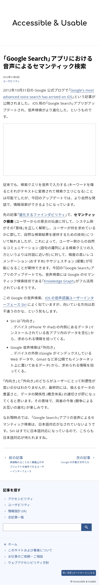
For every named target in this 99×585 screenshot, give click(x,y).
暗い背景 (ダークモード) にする (79, 573)
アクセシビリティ (18, 499)
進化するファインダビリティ (42, 214)
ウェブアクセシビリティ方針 (26, 562)
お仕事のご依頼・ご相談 (23, 556)
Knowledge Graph (59, 281)
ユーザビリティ (11, 81)
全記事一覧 (13, 517)
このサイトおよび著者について (27, 550)
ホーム (10, 544)
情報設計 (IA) (14, 511)
